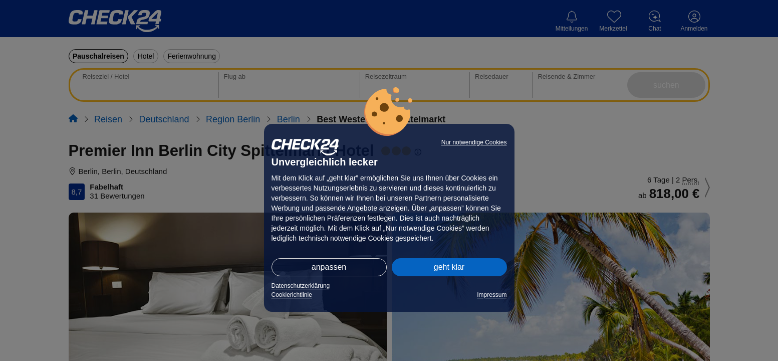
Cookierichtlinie (292, 294)
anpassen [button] (329, 267)
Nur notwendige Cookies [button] (474, 142)
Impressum (491, 294)
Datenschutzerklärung (301, 285)
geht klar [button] (449, 267)
